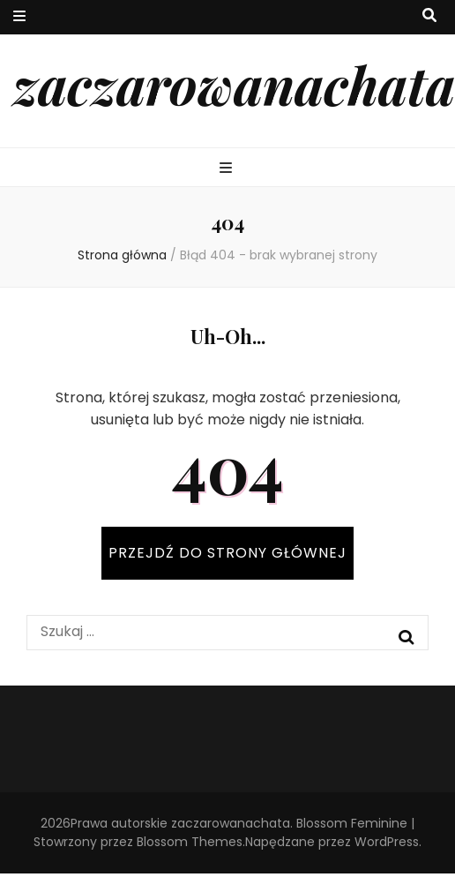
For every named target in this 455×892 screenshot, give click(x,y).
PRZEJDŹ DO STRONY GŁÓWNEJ (227, 553)
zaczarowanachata (234, 84)
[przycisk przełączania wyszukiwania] (429, 16)
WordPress (386, 842)
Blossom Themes (189, 842)
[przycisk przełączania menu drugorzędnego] (19, 17)
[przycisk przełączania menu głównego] (228, 169)
